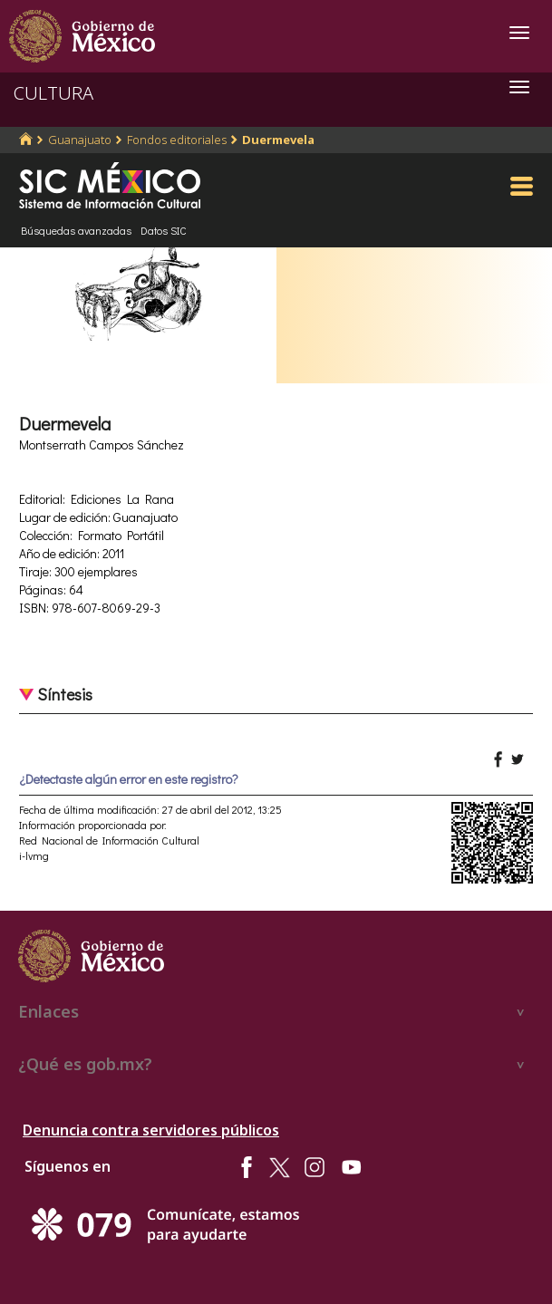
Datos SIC (163, 230)
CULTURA (53, 93)
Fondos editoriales (177, 139)
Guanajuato (79, 139)
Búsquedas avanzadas (76, 230)
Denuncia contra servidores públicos (151, 1130)
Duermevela (278, 139)
